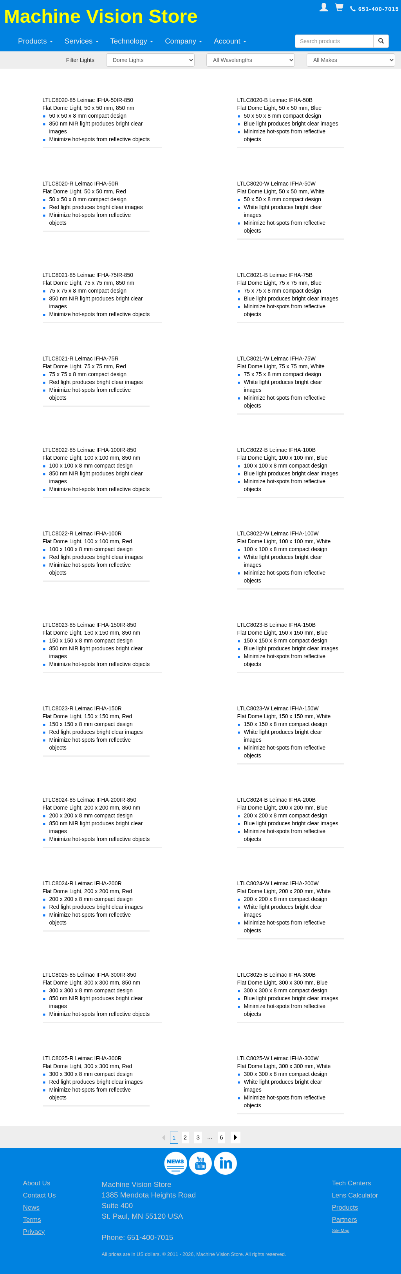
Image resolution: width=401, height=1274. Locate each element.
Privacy (34, 1232)
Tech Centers (351, 1183)
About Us (36, 1183)
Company (183, 41)
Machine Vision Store (101, 16)
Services (82, 41)
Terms (32, 1219)
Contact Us (39, 1195)
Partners (344, 1219)
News (31, 1207)
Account (230, 41)
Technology (132, 41)
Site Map (340, 1230)
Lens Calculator (355, 1195)
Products (35, 41)
